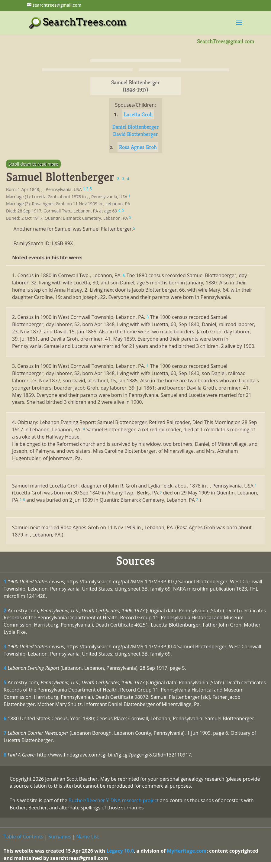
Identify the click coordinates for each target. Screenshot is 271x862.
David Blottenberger (135, 134)
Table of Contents (23, 836)
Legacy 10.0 (120, 850)
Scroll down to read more (33, 164)
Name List (87, 836)
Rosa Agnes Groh (138, 147)
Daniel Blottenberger (135, 126)
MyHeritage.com (187, 850)
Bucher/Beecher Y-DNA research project (114, 800)
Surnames (59, 836)
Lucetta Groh (138, 114)
